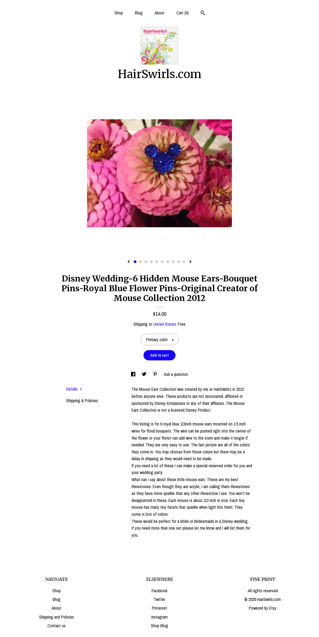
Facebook (159, 591)
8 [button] (173, 261)
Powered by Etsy (262, 608)
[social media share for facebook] (133, 374)
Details (74, 389)
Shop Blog (159, 626)
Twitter (159, 599)
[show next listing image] (190, 262)
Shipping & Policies (82, 401)
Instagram (159, 617)
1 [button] (135, 261)
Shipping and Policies (56, 617)
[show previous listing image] (128, 262)
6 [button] (162, 261)
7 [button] (167, 261)
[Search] (203, 14)
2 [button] (140, 261)
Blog (139, 13)
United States (164, 324)
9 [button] (178, 261)
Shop (118, 13)
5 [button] (156, 261)
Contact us (56, 626)
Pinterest (159, 608)
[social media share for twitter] (145, 374)
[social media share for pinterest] (155, 374)
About (159, 13)
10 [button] (184, 261)
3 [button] (146, 261)
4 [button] (151, 261)
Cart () (182, 13)
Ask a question (176, 374)
